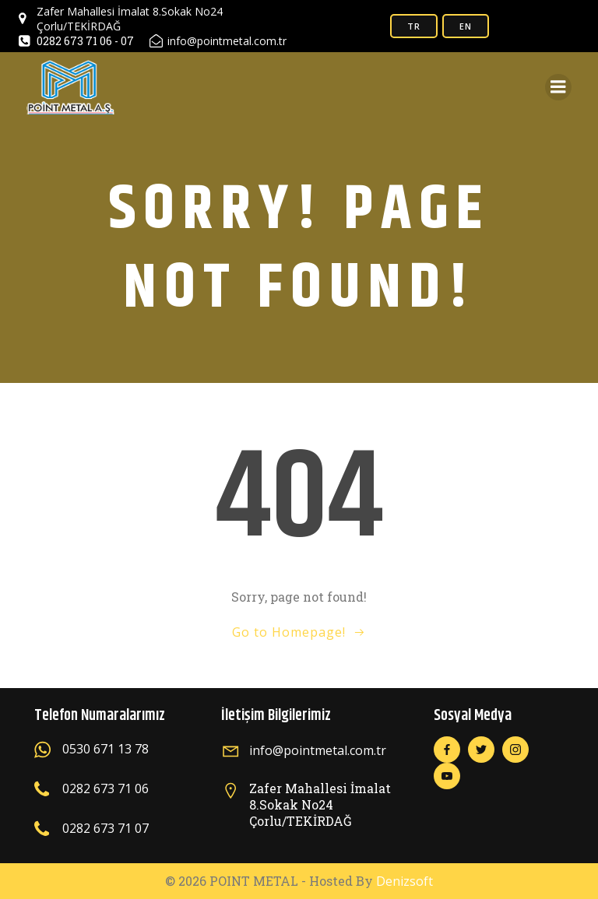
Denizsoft (404, 881)
